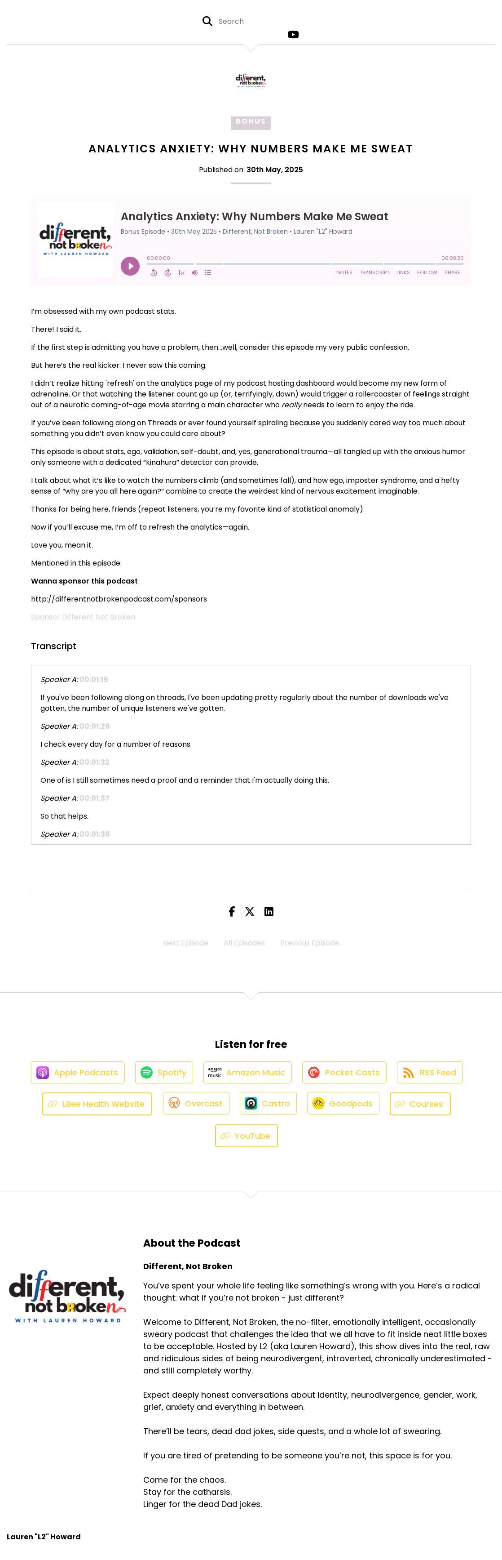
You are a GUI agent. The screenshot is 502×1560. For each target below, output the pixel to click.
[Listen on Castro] (268, 1107)
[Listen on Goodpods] (345, 1107)
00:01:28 (94, 726)
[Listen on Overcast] (194, 1107)
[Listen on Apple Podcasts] (74, 1074)
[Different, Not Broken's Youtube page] (291, 36)
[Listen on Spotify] (162, 1074)
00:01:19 (93, 679)
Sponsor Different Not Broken (83, 617)
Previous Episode (309, 943)
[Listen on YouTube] (246, 1139)
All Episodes (244, 943)
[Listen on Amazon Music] (247, 1074)
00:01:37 (94, 798)
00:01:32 (94, 762)
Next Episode (185, 943)
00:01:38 (94, 834)
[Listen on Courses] (423, 1107)
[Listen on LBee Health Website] (95, 1107)
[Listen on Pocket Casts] (346, 1074)
